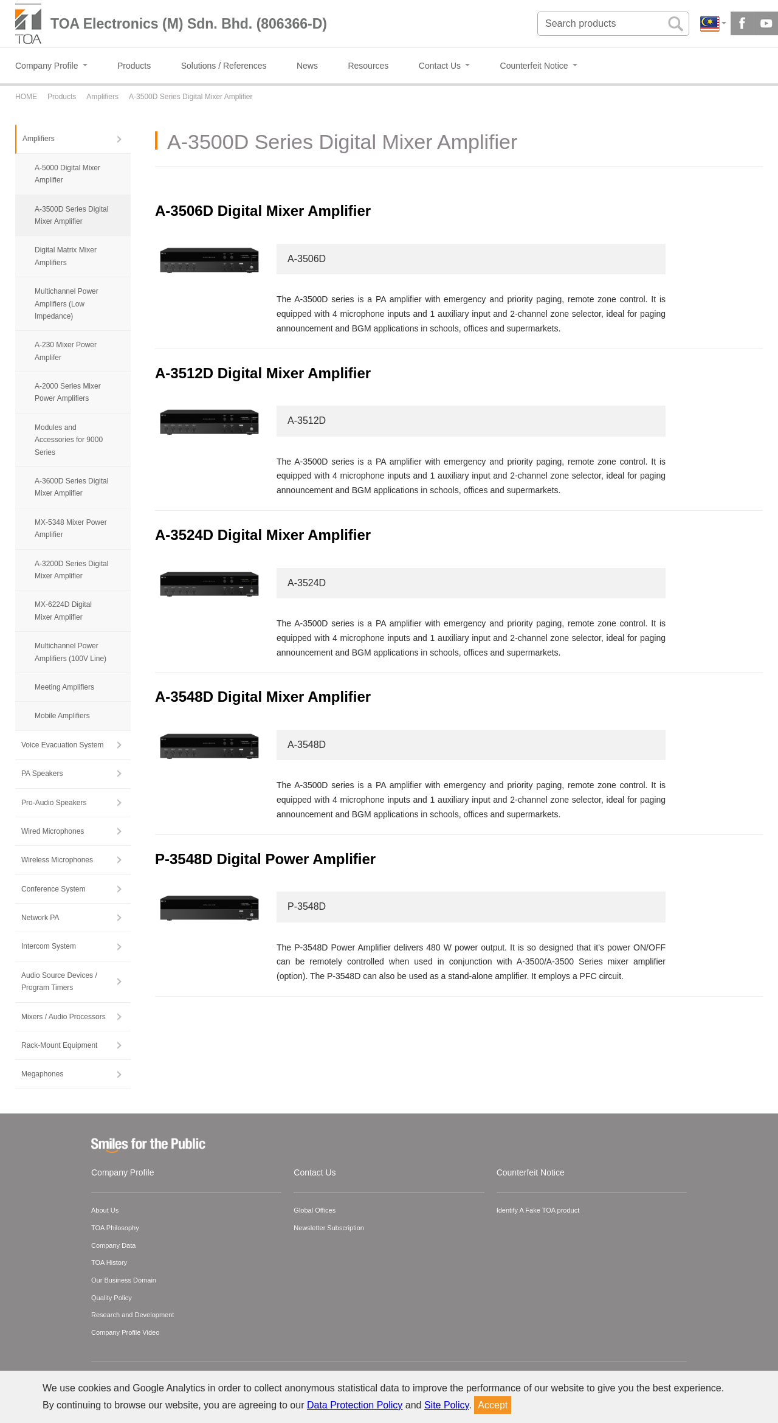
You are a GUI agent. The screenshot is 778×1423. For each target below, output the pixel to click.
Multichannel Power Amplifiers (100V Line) (70, 652)
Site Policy (446, 1405)
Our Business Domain (123, 1280)
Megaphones (42, 1074)
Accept (493, 1405)
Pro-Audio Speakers (53, 802)
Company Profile (122, 1172)
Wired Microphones (52, 831)
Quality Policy (111, 1297)
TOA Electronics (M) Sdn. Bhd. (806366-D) (188, 24)
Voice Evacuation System (62, 745)
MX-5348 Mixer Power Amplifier (71, 528)
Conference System (53, 889)
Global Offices (315, 1210)
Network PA (40, 917)
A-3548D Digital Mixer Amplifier (263, 696)
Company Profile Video (125, 1332)
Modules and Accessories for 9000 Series (69, 440)
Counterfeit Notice (531, 1172)
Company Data (113, 1245)
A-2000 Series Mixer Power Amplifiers (68, 392)
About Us (105, 1210)
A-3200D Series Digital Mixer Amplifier (71, 569)
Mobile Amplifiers (62, 715)
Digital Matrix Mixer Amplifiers (66, 256)
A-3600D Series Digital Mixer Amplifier (71, 487)
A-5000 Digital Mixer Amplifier (67, 174)
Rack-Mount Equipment (59, 1045)
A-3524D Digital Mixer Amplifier (263, 535)
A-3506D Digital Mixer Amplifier (263, 211)
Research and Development (132, 1314)
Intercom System (48, 946)
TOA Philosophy (115, 1227)
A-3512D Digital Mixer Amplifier (263, 373)
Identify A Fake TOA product (538, 1210)
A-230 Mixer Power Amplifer (66, 351)
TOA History (109, 1262)
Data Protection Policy (354, 1405)
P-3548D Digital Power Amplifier (265, 859)
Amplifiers (38, 138)
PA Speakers (42, 773)
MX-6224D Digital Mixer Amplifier (63, 610)
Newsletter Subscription (329, 1227)
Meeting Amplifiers (64, 687)
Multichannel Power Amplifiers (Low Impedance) (66, 303)
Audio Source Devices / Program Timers (59, 981)
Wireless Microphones (57, 860)
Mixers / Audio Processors (63, 1017)
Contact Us (315, 1172)
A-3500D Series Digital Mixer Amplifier (71, 215)
